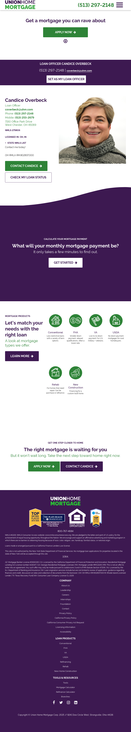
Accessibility (65, 632)
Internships (66, 599)
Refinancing (65, 662)
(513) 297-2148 (96, 5)
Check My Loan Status (28, 177)
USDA (65, 657)
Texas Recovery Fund (24, 576)
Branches (65, 696)
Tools (65, 683)
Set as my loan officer (66, 79)
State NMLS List (16, 143)
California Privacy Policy (65, 618)
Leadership (65, 590)
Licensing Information (65, 627)
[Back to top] (65, 724)
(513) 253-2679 (24, 117)
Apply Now (65, 32)
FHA (66, 648)
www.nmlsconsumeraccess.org (58, 535)
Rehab (65, 666)
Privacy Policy (65, 613)
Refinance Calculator (65, 692)
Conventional (65, 643)
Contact (65, 609)
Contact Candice (26, 166)
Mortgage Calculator (65, 687)
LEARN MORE (21, 356)
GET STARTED (65, 262)
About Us (65, 585)
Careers (65, 595)
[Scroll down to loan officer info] (65, 41)
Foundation (65, 604)
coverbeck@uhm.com (79, 70)
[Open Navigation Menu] (119, 5)
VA (65, 653)
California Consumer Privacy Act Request (65, 622)
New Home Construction (65, 671)
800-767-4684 (65, 531)
